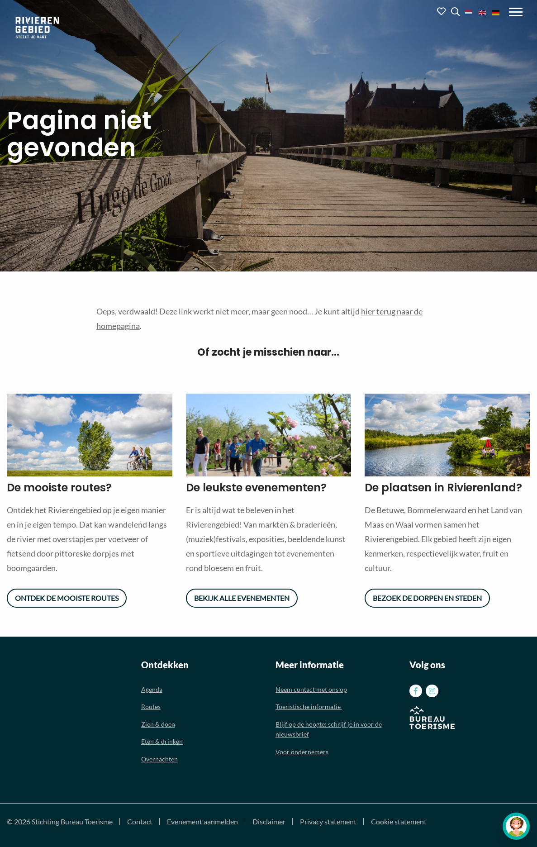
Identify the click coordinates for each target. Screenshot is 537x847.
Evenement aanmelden (202, 821)
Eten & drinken (162, 741)
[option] (89, 435)
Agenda (151, 689)
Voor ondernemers (302, 752)
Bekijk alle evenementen (242, 598)
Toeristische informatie (309, 706)
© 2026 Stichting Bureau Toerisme (60, 821)
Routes (151, 706)
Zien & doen (158, 724)
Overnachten (159, 759)
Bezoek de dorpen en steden (427, 598)
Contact (139, 821)
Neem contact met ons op (311, 689)
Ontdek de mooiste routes (67, 598)
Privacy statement (328, 821)
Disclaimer (268, 821)
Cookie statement (399, 821)
